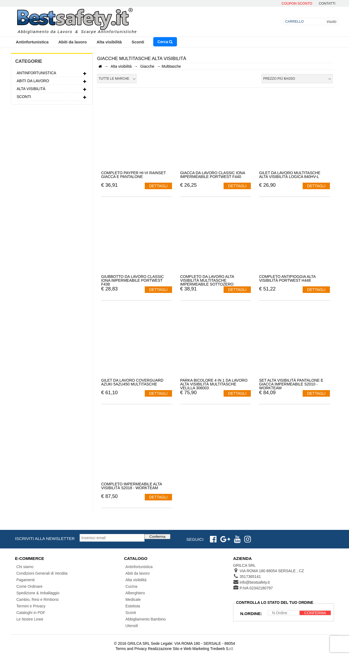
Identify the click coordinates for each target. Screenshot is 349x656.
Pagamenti (25, 580)
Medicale (133, 599)
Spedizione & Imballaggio (37, 593)
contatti (327, 3)
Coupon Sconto (297, 3)
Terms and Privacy (131, 648)
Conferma (157, 537)
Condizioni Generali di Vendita (42, 573)
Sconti (138, 42)
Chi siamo (24, 567)
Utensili (131, 626)
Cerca (165, 42)
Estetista (132, 606)
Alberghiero (135, 593)
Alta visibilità (109, 42)
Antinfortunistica (32, 42)
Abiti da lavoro (72, 42)
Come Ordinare (29, 586)
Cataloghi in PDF (30, 612)
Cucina (131, 586)
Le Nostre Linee (29, 619)
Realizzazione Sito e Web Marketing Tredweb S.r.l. (190, 648)
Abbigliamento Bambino (145, 619)
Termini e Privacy (31, 606)
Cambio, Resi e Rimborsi (37, 599)
